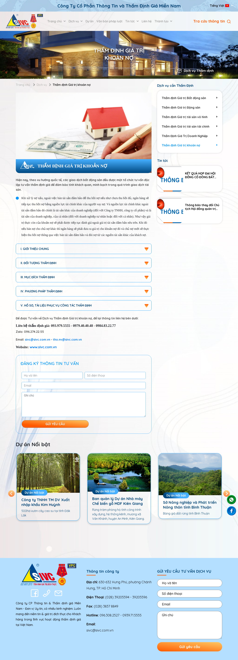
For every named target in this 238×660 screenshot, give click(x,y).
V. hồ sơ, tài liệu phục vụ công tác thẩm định (56, 305)
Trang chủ (23, 85)
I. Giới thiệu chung (35, 249)
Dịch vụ (42, 85)
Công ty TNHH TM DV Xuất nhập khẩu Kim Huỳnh (45, 502)
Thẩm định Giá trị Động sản (190, 108)
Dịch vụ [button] (74, 21)
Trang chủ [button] (54, 21)
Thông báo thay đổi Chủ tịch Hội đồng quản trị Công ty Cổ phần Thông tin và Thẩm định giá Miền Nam (203, 207)
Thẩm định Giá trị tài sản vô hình (190, 117)
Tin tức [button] (130, 21)
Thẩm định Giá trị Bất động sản (190, 98)
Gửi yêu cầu (189, 646)
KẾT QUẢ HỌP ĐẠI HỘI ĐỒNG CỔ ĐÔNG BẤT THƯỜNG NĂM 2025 (200, 175)
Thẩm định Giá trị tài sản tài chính (190, 126)
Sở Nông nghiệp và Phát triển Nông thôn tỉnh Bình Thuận (190, 505)
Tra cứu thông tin (212, 21)
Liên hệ (147, 21)
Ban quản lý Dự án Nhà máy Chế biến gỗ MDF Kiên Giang (117, 501)
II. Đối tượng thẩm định (38, 263)
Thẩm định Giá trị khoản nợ (190, 145)
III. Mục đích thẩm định (38, 277)
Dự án (90, 21)
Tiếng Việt (220, 5)
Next (226, 493)
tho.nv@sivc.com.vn (67, 339)
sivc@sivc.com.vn (37, 339)
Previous (11, 493)
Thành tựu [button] (162, 21)
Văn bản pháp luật (109, 21)
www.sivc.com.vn (43, 347)
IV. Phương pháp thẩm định (41, 291)
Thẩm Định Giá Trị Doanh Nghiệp (190, 136)
